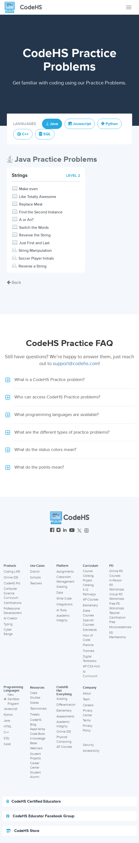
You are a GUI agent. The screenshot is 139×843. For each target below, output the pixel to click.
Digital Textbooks (89, 659)
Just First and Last (34, 243)
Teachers (36, 583)
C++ (6, 732)
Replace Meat (31, 204)
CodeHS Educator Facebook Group (40, 816)
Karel (7, 744)
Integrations (64, 604)
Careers (88, 705)
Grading (61, 587)
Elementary (90, 605)
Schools (35, 577)
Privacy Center (87, 713)
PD (111, 565)
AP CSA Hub (91, 666)
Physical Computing (63, 739)
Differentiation (65, 705)
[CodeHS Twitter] (79, 530)
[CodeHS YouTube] (72, 530)
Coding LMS (12, 572)
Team (86, 699)
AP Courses (90, 599)
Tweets (35, 714)
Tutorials (88, 651)
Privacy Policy (87, 728)
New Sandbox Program (11, 699)
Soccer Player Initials (36, 258)
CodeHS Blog (36, 722)
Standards (90, 630)
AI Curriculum (90, 674)
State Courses (88, 613)
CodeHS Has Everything (64, 690)
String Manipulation (35, 250)
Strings (20, 175)
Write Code (64, 598)
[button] (69, 380)
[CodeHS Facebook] (52, 530)
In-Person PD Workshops (116, 584)
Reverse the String (35, 235)
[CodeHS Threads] (86, 530)
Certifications (12, 603)
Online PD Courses (116, 573)
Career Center (34, 765)
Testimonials (38, 709)
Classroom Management (65, 579)
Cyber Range (8, 632)
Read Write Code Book (37, 731)
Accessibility (91, 751)
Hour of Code (88, 638)
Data (59, 593)
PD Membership (117, 635)
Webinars (36, 748)
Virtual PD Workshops (116, 596)
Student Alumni (35, 775)
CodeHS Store (22, 830)
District (35, 572)
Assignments (65, 572)
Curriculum (90, 565)
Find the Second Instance (41, 212)
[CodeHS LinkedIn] (65, 530)
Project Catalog (88, 582)
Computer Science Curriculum (11, 593)
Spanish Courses (88, 622)
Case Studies (35, 695)
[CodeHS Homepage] (25, 7)
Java (7, 721)
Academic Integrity (63, 618)
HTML (8, 726)
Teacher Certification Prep (117, 617)
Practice (88, 645)
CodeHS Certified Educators (33, 801)
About (87, 693)
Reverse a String (32, 266)
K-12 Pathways (89, 592)
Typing (8, 624)
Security (88, 745)
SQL (7, 738)
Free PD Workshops (116, 606)
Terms (87, 720)
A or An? (26, 219)
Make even (28, 188)
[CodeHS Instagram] (58, 530)
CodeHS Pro (12, 583)
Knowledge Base (37, 741)
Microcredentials (120, 627)
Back (14, 282)
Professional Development (13, 611)
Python (8, 715)
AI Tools (61, 610)
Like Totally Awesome (37, 196)
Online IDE (11, 577)
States (34, 703)
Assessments (65, 716)
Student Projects (35, 756)
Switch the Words (34, 227)
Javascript (10, 709)
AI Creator (10, 618)
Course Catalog (88, 573)
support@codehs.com (76, 364)
